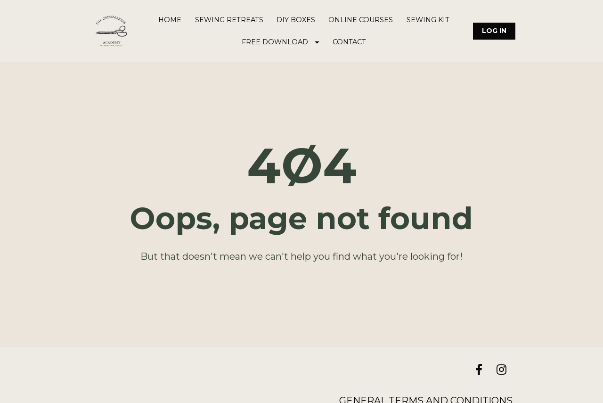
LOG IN (494, 30)
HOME (169, 20)
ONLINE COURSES (360, 20)
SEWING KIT (428, 20)
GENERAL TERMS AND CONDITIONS (426, 394)
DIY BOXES (296, 20)
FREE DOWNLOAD (280, 42)
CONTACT (349, 42)
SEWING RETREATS (229, 20)
